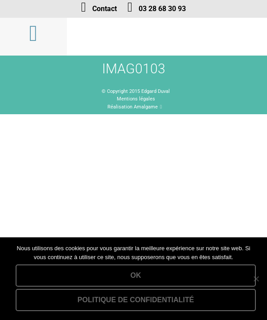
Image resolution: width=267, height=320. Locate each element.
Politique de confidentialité (136, 300)
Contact (104, 8)
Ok (136, 275)
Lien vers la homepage (167, 37)
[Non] (255, 278)
